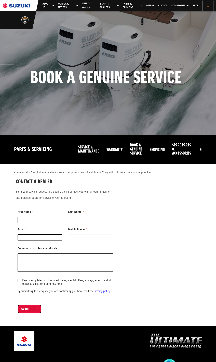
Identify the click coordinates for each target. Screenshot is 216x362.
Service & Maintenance (88, 149)
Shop (195, 5)
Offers (150, 5)
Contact (162, 5)
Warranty (114, 150)
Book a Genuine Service (136, 149)
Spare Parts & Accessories (181, 149)
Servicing (157, 150)
